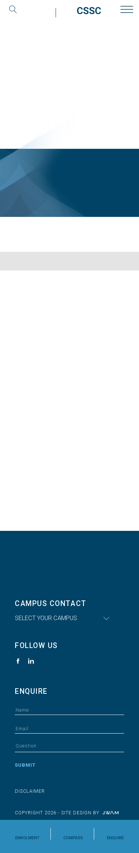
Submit (25, 765)
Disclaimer (30, 791)
